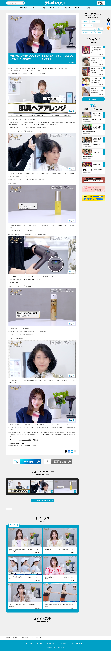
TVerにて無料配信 (26, 440)
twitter (108, 20)
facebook (108, 24)
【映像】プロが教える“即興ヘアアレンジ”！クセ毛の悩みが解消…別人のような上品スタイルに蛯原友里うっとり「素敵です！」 (39, 116)
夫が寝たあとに (95, 21)
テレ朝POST (55, 3)
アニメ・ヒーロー (55, 8)
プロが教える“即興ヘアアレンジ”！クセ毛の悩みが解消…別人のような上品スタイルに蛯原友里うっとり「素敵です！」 (31, 637)
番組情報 (100, 29)
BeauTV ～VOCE (20, 443)
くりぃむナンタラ (87, 25)
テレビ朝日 (29, 643)
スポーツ (67, 8)
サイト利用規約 (62, 643)
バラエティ (35, 8)
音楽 (44, 8)
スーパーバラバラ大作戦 (89, 29)
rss (108, 28)
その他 (88, 8)
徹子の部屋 (98, 32)
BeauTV (9, 509)
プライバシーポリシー (76, 643)
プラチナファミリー (88, 32)
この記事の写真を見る (41, 500)
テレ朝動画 (39, 643)
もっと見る (92, 99)
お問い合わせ (50, 643)
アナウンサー (78, 8)
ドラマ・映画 (23, 8)
